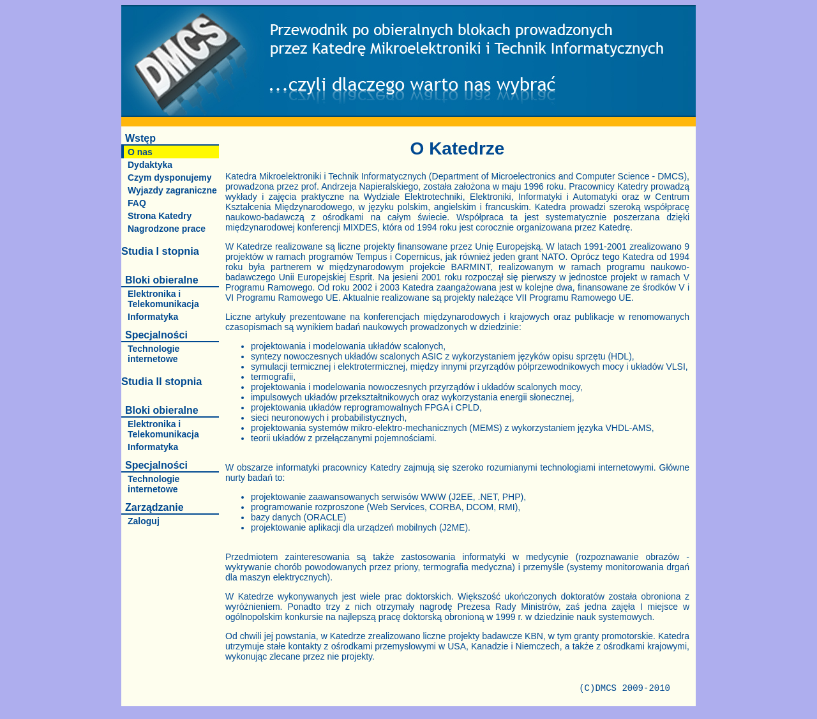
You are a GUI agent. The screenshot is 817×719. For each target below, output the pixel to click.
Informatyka (153, 317)
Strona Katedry (159, 216)
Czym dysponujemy (169, 177)
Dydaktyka (150, 165)
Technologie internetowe (153, 354)
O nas (140, 152)
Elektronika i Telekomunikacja (163, 299)
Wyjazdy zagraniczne (172, 190)
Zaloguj (144, 521)
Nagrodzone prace (167, 228)
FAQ (137, 203)
